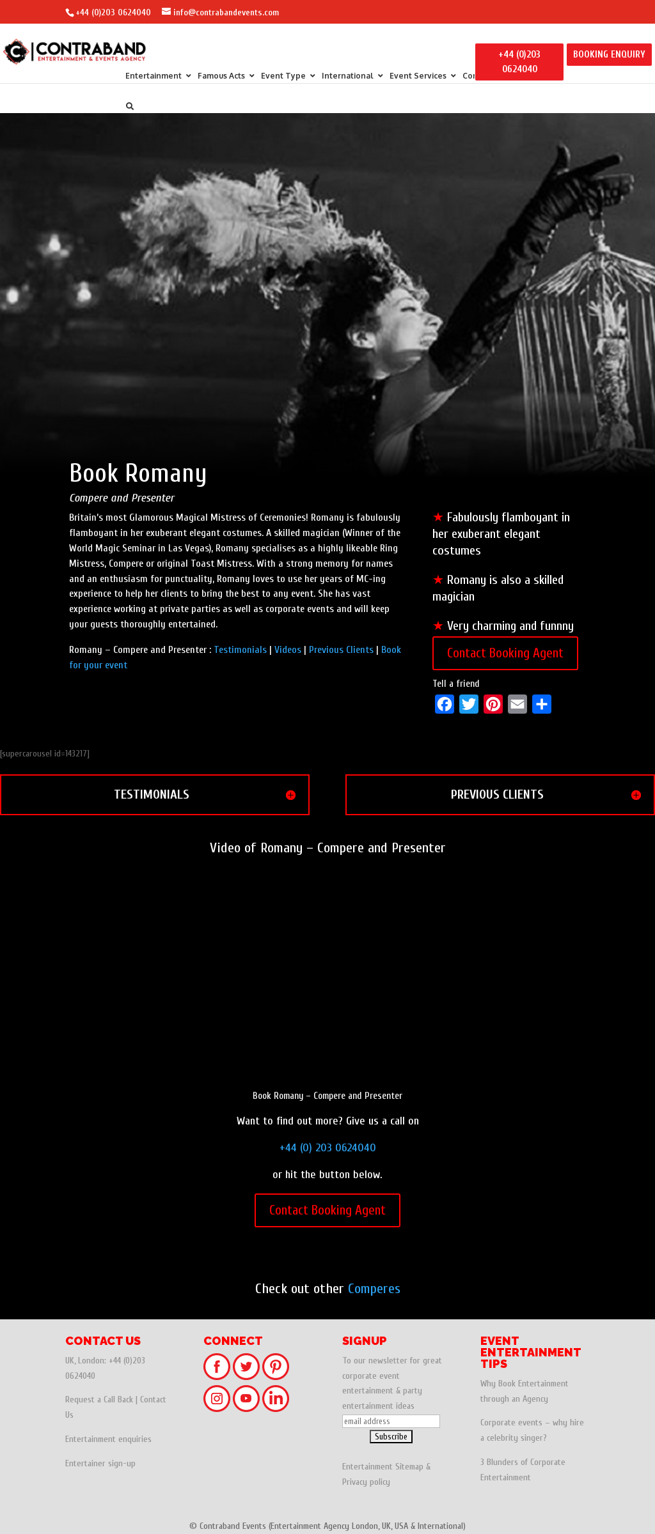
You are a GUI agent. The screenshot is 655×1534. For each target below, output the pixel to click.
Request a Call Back (99, 1399)
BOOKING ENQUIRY (609, 54)
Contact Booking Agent (505, 653)
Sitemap (409, 1466)
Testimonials (240, 650)
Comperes (374, 1288)
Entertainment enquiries (108, 1439)
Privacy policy (366, 1481)
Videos (287, 650)
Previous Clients (341, 650)
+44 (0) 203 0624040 (328, 1147)
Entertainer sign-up (100, 1463)
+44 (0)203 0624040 (113, 12)
